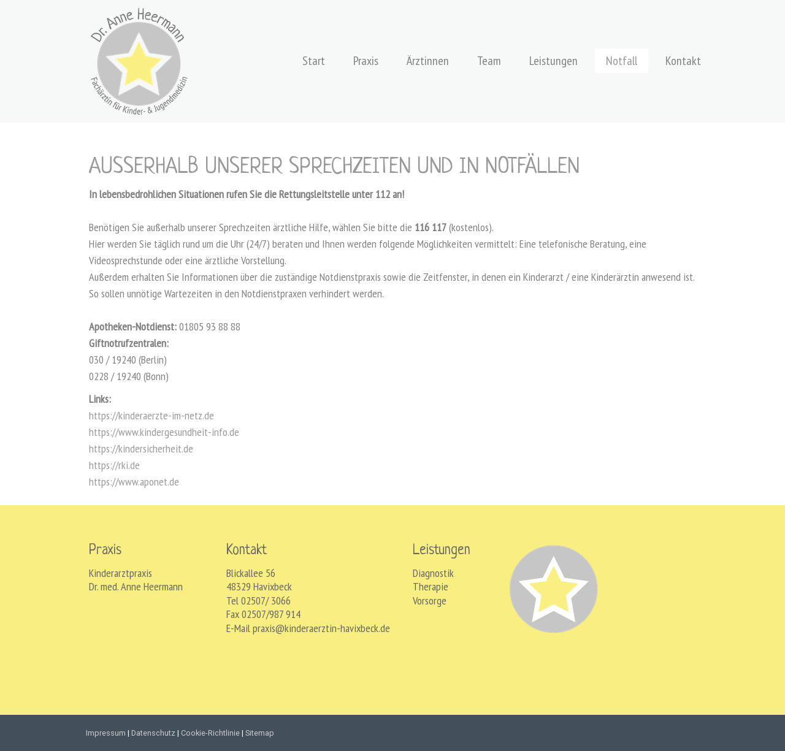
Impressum (106, 733)
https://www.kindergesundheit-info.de (164, 432)
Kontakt (683, 61)
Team (489, 61)
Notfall (621, 61)
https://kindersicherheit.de (141, 448)
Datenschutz (153, 733)
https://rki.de (114, 465)
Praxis (365, 61)
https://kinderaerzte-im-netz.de (151, 415)
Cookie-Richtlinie (210, 733)
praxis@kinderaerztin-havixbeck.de (321, 628)
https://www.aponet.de (134, 482)
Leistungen (553, 61)
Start (313, 61)
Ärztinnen (428, 61)
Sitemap (259, 733)
